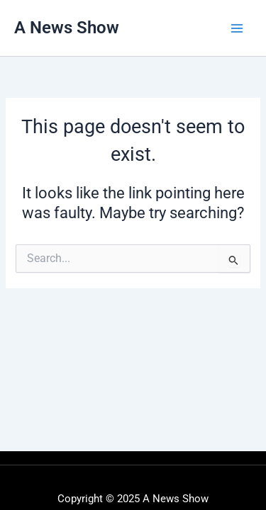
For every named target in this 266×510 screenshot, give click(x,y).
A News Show (66, 28)
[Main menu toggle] (237, 28)
